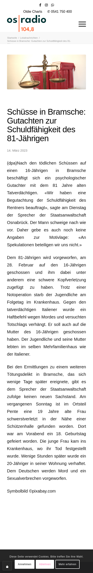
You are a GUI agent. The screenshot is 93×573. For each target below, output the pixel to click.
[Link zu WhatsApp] (52, 5)
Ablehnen (45, 564)
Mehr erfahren (67, 564)
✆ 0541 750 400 (59, 11)
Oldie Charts (32, 11)
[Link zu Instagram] (46, 5)
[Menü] (80, 23)
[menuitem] (32, 12)
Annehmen (24, 564)
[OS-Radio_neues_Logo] (38, 23)
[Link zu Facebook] (40, 5)
